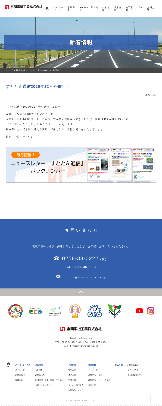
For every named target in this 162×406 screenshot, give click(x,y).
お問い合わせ (133, 366)
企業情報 (105, 8)
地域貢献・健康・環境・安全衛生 (49, 381)
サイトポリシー (134, 371)
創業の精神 (20, 376)
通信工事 (72, 376)
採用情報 (117, 8)
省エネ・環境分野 (76, 386)
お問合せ (150, 8)
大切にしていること (43, 386)
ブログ (139, 8)
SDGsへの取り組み (89, 8)
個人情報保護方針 (135, 376)
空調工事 (72, 381)
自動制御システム (76, 391)
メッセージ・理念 (22, 366)
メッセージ (58, 8)
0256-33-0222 (80, 258)
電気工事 (72, 371)
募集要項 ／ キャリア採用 (99, 381)
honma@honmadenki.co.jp (84, 278)
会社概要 (39, 371)
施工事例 (129, 8)
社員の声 (92, 386)
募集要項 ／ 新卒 (95, 376)
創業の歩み (40, 376)
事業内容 (71, 8)
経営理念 (19, 381)
